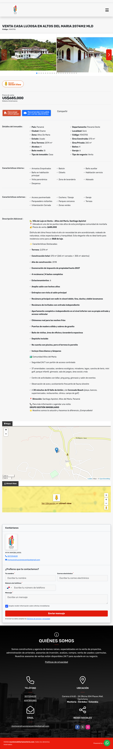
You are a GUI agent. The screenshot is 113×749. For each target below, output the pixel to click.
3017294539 (12, 556)
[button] (36, 73)
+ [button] (6, 430)
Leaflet (89, 479)
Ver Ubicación (48, 503)
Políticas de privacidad (56, 662)
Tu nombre (10, 573)
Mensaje (9, 593)
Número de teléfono (13, 583)
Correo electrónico (65, 573)
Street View (13, 84)
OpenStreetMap (104, 479)
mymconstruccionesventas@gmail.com (23, 560)
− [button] (6, 434)
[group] (28, 55)
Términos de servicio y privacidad (38, 619)
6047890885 (30, 700)
